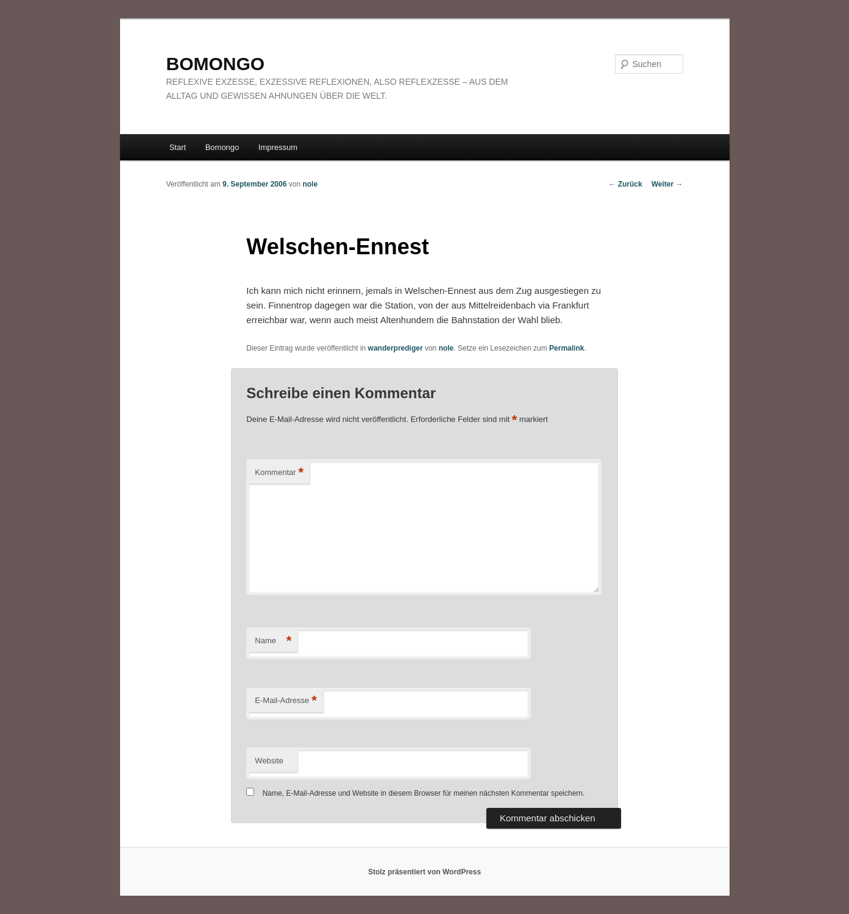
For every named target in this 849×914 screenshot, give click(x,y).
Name (273, 641)
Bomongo (222, 147)
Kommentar (279, 473)
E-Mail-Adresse (285, 701)
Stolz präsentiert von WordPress (424, 872)
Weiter (667, 184)
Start (177, 147)
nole (310, 184)
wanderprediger (395, 348)
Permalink (566, 348)
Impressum (277, 147)
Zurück (625, 184)
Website (269, 760)
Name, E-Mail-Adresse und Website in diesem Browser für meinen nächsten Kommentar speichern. (424, 793)
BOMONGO (215, 64)
